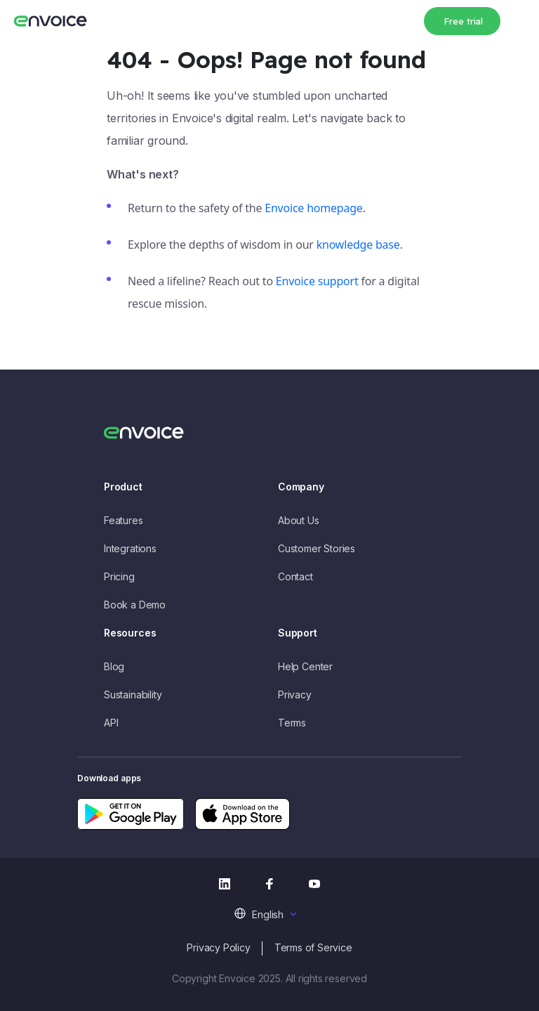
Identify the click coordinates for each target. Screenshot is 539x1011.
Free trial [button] (463, 21)
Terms (292, 723)
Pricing (119, 576)
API (111, 723)
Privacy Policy (218, 947)
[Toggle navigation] (517, 19)
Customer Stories (316, 548)
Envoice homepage (313, 208)
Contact (295, 576)
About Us (298, 520)
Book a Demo (135, 605)
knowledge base (358, 244)
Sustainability (132, 694)
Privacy (295, 694)
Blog (114, 666)
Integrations (130, 548)
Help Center (305, 666)
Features (123, 520)
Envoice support (317, 281)
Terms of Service (313, 947)
